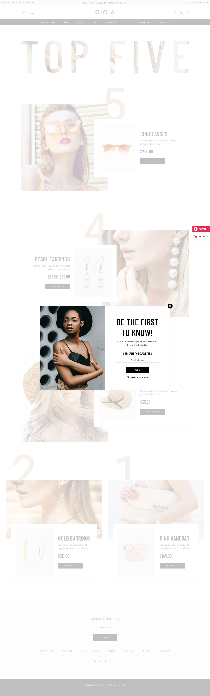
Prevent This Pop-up (139, 377)
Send (137, 370)
